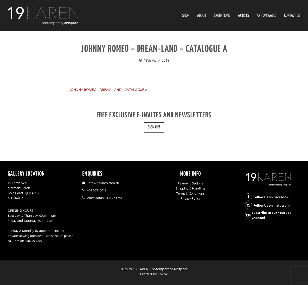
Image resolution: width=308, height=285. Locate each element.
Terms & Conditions (190, 193)
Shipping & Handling (190, 188)
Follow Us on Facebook (271, 197)
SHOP (185, 16)
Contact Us (292, 16)
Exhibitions (222, 16)
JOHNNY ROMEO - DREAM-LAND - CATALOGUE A (108, 89)
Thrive (163, 274)
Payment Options (190, 183)
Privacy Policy (190, 198)
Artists (243, 16)
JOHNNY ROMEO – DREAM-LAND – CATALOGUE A (154, 49)
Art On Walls (266, 16)
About (201, 16)
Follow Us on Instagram (271, 205)
